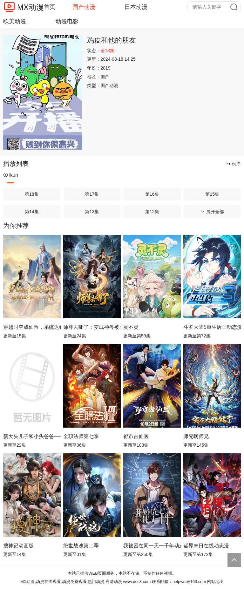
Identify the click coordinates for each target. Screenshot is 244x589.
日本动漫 (136, 7)
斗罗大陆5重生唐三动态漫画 (212, 327)
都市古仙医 (136, 436)
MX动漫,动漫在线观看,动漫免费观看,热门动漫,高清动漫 (71, 581)
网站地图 (215, 581)
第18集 (32, 194)
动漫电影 (67, 21)
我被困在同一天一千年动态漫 (152, 545)
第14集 (32, 211)
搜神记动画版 (18, 545)
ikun (10, 175)
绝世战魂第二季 (81, 545)
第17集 (92, 194)
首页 (49, 7)
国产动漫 (83, 7)
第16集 (152, 194)
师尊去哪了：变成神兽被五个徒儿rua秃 (92, 327)
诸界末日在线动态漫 (206, 545)
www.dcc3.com (137, 581)
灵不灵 (131, 327)
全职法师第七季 (81, 436)
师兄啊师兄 (196, 436)
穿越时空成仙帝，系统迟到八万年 (32, 327)
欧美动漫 (14, 21)
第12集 (152, 211)
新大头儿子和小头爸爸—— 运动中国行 (32, 436)
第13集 (92, 211)
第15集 (212, 194)
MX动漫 (30, 7)
